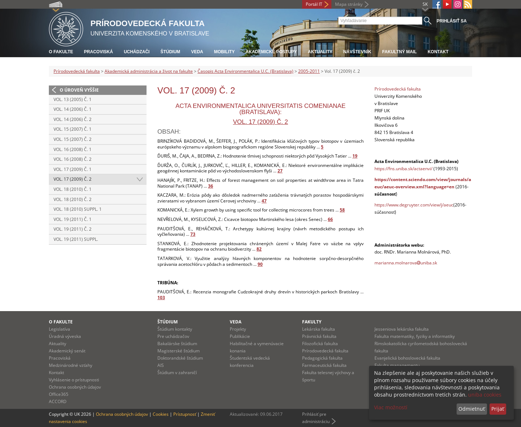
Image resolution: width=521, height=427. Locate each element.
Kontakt (438, 51)
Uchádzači (136, 51)
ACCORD (58, 401)
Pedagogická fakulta (322, 358)
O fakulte (61, 51)
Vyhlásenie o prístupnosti (74, 380)
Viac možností (390, 407)
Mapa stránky (349, 4)
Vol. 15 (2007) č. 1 (73, 129)
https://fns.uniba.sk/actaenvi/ (403, 169)
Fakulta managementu (397, 365)
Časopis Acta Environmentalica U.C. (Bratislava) (245, 71)
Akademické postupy (271, 51)
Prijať (497, 408)
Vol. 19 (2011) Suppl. (76, 239)
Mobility (224, 51)
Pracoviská (98, 51)
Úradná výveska (65, 336)
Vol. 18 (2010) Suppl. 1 (78, 209)
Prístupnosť (184, 414)
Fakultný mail (399, 51)
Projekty (238, 329)
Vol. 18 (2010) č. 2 (73, 199)
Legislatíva (59, 329)
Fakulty (311, 322)
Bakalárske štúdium (177, 343)
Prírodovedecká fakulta (77, 71)
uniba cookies (484, 394)
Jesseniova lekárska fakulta (401, 329)
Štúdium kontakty (174, 329)
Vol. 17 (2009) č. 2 (73, 179)
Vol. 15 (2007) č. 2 (73, 139)
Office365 (58, 394)
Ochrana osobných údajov (75, 387)
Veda (197, 51)
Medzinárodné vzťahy (70, 365)
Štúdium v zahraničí (177, 372)
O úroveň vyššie (79, 90)
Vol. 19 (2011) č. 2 (73, 229)
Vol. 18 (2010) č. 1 (73, 189)
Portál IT (314, 4)
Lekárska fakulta (318, 329)
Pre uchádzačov (173, 336)
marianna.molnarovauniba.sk (405, 263)
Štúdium (170, 51)
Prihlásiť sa (452, 21)
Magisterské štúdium (178, 351)
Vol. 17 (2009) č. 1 (73, 169)
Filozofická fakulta (320, 343)
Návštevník (357, 51)
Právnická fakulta (319, 336)
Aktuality (320, 51)
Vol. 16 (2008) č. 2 (73, 159)
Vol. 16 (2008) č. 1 (73, 149)
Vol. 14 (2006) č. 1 (73, 109)
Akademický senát (67, 351)
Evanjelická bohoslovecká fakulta (407, 358)
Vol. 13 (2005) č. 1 (73, 99)
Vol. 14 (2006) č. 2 (73, 119)
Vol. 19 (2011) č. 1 (73, 219)
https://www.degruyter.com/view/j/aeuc (413, 205)
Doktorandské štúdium (180, 358)
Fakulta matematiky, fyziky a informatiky (414, 336)
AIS (160, 365)
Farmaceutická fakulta (324, 365)
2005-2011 (309, 71)
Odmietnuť (471, 408)
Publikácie (240, 336)
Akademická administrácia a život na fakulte (149, 71)
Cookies (161, 414)
